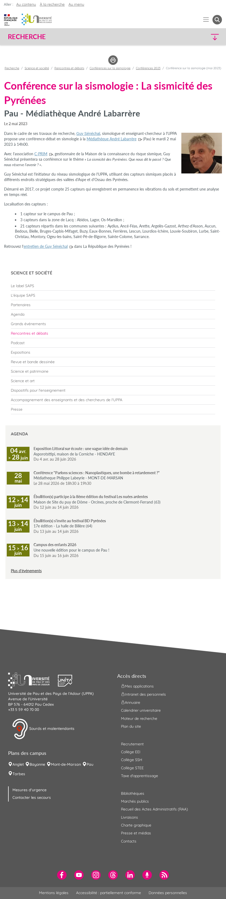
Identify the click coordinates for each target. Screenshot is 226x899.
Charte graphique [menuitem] (136, 825)
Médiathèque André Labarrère (111, 139)
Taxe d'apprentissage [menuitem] (139, 775)
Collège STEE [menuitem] (132, 767)
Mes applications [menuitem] (137, 686)
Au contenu (26, 4)
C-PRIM (40, 153)
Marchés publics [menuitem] (135, 801)
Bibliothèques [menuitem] (132, 793)
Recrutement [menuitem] (132, 744)
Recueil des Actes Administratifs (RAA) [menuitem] (154, 809)
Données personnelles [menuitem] (168, 892)
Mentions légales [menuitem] (53, 892)
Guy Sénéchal (88, 133)
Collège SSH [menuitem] (131, 759)
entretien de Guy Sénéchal (46, 246)
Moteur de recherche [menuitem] (139, 718)
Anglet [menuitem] (18, 764)
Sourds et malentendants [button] (43, 729)
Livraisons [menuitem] (129, 817)
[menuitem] (113, 286)
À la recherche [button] (52, 4)
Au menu (76, 4)
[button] (196, 36)
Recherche (12, 68)
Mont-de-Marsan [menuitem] (66, 764)
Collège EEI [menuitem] (130, 751)
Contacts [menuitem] (128, 841)
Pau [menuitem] (90, 764)
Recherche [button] (27, 36)
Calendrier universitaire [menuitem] (141, 710)
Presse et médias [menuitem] (136, 833)
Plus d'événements (26, 570)
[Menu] (206, 19)
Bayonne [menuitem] (37, 764)
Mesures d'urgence (29, 789)
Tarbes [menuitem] (18, 773)
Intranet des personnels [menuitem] (143, 694)
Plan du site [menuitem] (131, 726)
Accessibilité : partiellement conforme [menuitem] (108, 892)
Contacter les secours (31, 797)
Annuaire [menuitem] (130, 702)
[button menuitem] (217, 19)
